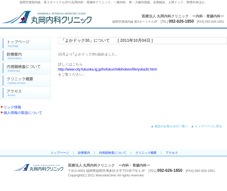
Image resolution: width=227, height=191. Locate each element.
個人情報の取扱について (23, 113)
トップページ (60, 152)
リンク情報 (12, 107)
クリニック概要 (146, 152)
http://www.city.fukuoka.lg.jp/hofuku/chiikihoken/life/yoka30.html (107, 69)
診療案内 (84, 152)
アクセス (172, 152)
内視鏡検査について (112, 152)
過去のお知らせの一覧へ (171, 126)
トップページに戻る (208, 126)
